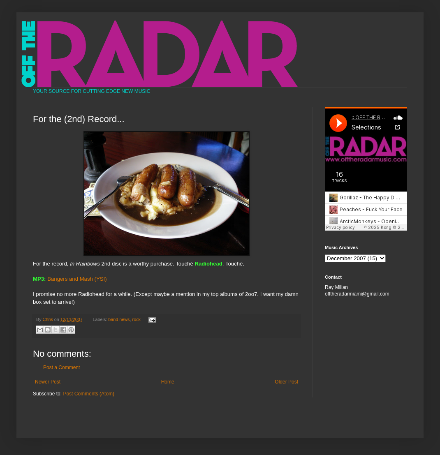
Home (167, 382)
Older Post (286, 382)
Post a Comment (61, 367)
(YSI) (101, 279)
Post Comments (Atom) (88, 394)
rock (136, 319)
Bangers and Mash (70, 279)
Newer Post (47, 382)
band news (119, 319)
